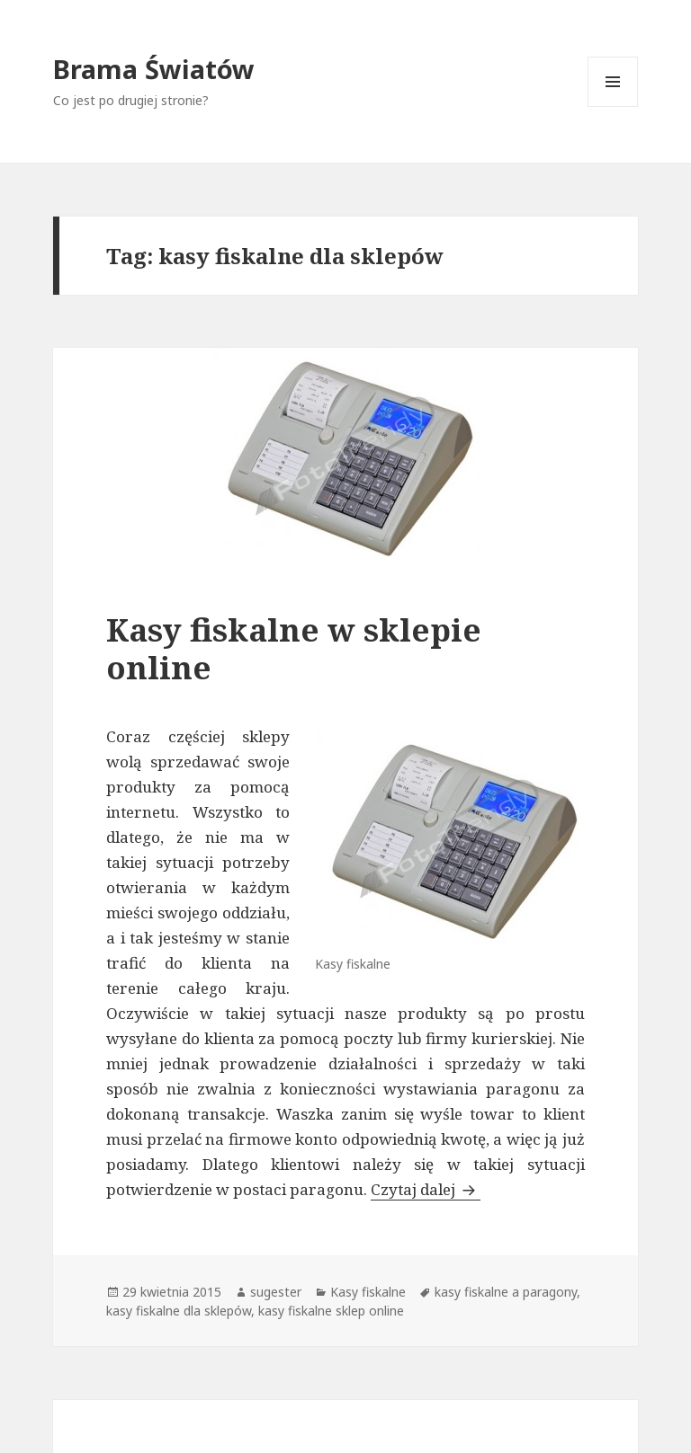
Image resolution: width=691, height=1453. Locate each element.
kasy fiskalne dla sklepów (178, 1310)
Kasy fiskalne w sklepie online (293, 648)
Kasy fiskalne (368, 1291)
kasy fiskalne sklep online (331, 1310)
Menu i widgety (613, 106)
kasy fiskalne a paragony (506, 1291)
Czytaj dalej (425, 1189)
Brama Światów (154, 68)
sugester (275, 1291)
